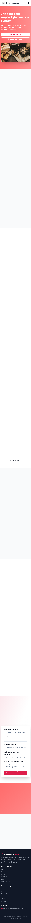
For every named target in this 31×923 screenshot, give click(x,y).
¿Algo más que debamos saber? (14, 762)
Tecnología (4, 894)
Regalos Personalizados (8, 889)
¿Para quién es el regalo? (12, 729)
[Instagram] (9, 862)
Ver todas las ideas (15, 460)
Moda (2, 896)
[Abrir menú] (28, 3)
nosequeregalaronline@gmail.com (13, 909)
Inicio (2, 869)
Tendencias (4, 876)
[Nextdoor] (14, 862)
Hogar (3, 899)
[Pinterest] (11, 862)
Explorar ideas (15, 34)
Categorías (4, 872)
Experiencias (4, 891)
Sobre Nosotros (5, 881)
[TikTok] (2, 862)
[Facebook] (7, 862)
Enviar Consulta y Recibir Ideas (15, 773)
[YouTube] (4, 862)
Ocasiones (4, 874)
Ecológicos (4, 901)
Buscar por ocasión (15, 39)
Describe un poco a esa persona (14, 737)
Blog (2, 879)
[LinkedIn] (16, 862)
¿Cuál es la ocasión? (10, 744)
